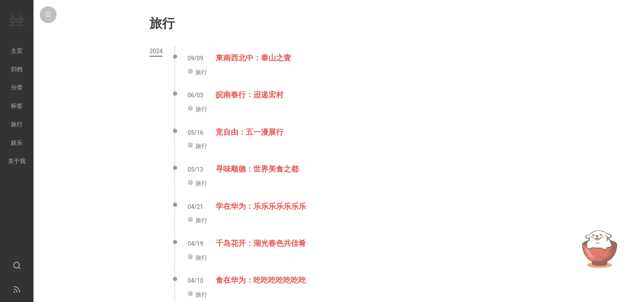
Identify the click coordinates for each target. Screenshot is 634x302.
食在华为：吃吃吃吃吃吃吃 (261, 280)
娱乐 (17, 142)
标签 (17, 105)
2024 (155, 51)
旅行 (201, 72)
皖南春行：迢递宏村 (249, 94)
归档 (17, 69)
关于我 (17, 161)
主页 (17, 50)
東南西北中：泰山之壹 (253, 57)
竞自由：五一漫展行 (249, 132)
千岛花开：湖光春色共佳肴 (261, 243)
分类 (17, 87)
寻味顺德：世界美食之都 (257, 168)
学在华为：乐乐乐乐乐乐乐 (261, 206)
